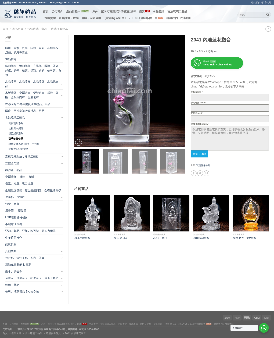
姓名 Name (197, 92)
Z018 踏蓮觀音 (201, 238)
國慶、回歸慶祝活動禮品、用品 (24, 110)
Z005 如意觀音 (82, 238)
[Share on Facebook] (194, 173)
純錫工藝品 (12, 284)
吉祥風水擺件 (16, 128)
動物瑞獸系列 (16, 123)
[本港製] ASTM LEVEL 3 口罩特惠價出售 (130, 18)
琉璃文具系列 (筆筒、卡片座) (24, 143)
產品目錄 (73, 11)
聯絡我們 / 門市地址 (261, 2)
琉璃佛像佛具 (59, 28)
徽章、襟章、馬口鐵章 (19, 183)
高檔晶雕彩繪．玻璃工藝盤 (22, 156)
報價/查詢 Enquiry (200, 124)
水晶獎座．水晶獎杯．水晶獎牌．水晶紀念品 (31, 84)
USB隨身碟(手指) (16, 217)
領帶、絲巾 (12, 203)
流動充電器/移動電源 (18, 264)
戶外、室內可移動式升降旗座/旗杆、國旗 (118, 11)
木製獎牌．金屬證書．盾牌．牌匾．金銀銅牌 (72, 18)
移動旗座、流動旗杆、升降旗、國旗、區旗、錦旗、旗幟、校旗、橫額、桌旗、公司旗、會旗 (33, 70)
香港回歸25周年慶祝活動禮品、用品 (27, 104)
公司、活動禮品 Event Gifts (22, 291)
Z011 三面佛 (160, 238)
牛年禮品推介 (13, 237)
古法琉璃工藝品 (177, 11)
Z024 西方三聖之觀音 (244, 238)
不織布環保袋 (13, 224)
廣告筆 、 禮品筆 (15, 210)
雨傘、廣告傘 (13, 271)
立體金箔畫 (12, 163)
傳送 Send (199, 154)
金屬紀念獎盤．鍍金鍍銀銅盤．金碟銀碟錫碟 (33, 190)
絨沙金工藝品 (13, 170)
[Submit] (268, 15)
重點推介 (10, 59)
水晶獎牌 (158, 11)
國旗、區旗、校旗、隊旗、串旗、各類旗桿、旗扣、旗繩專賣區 (33, 50)
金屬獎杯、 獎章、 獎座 (20, 176)
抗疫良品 (10, 244)
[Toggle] (61, 84)
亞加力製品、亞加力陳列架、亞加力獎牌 (30, 230)
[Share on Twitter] (200, 173)
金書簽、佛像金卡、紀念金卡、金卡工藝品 (31, 278)
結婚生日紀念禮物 (18, 148)
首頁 (46, 11)
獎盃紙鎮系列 (16, 133)
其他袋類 (10, 251)
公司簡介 (57, 11)
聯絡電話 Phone (199, 102)
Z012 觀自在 (120, 238)
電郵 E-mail (197, 113)
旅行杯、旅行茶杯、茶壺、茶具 (24, 257)
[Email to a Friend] (206, 173)
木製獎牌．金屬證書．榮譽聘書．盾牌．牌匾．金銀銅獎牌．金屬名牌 (31, 95)
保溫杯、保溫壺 (15, 197)
